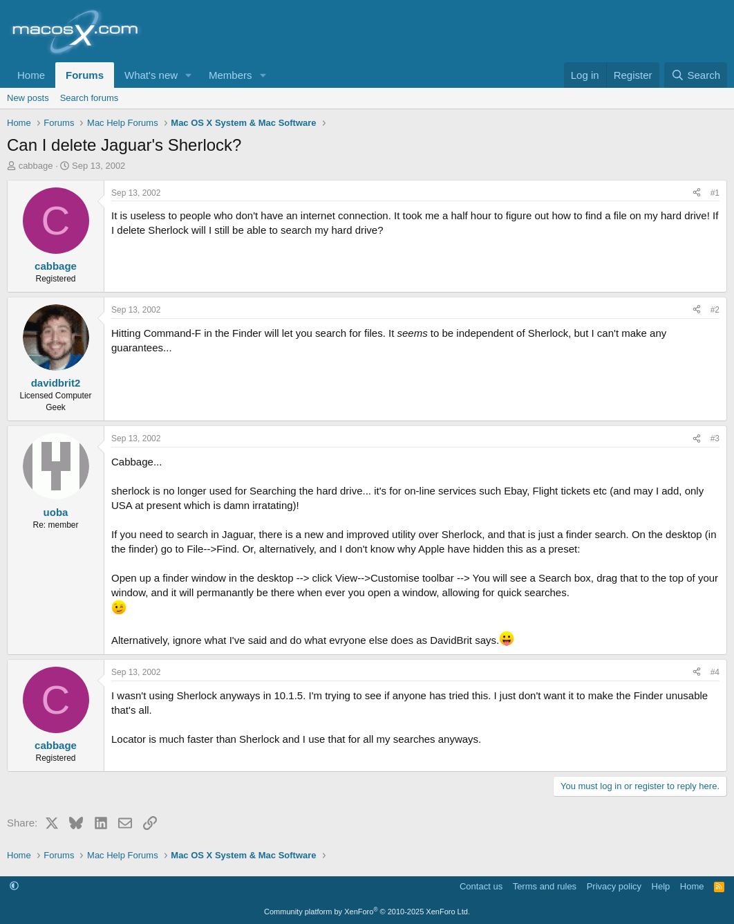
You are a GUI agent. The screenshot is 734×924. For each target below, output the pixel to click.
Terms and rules (544, 886)
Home (31, 75)
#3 (715, 438)
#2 (715, 310)
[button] (188, 75)
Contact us (481, 886)
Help (661, 886)
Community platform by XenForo (367, 911)
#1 (715, 193)
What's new (151, 75)
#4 (715, 672)
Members (230, 75)
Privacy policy (614, 886)
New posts (28, 98)
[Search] (695, 75)
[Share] (697, 193)
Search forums (89, 98)
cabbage (36, 165)
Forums (85, 75)
